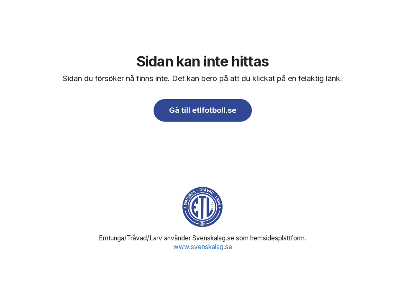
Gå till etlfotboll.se (202, 110)
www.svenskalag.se (202, 247)
